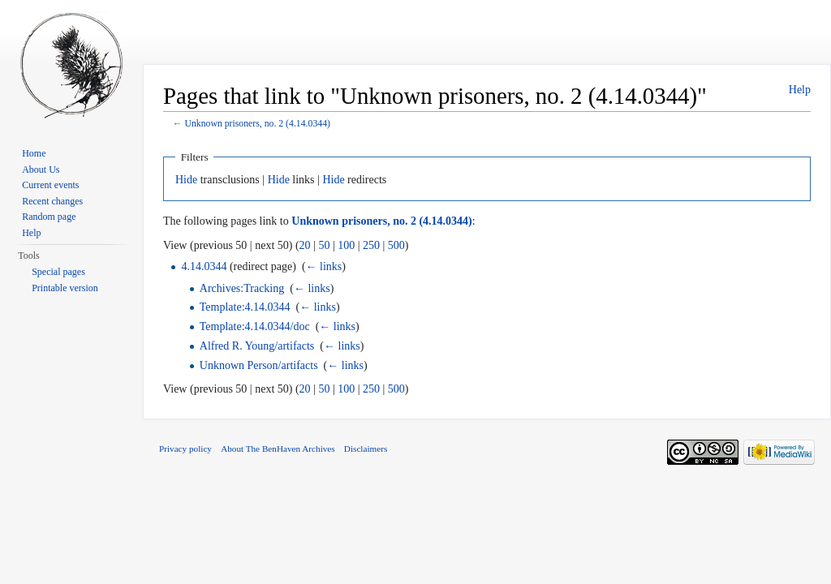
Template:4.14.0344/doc (255, 326)
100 (346, 245)
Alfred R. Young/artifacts (257, 346)
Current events (50, 185)
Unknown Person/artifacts (259, 365)
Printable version (65, 288)
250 (371, 245)
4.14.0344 (203, 266)
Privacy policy (185, 448)
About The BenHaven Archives (278, 448)
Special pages (58, 271)
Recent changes (52, 201)
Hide (186, 180)
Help (800, 90)
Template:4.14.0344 (245, 307)
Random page (48, 216)
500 (396, 245)
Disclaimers (365, 448)
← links (324, 266)
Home (33, 153)
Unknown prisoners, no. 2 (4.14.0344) (257, 123)
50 (323, 245)
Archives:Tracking (242, 288)
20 (305, 245)
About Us (40, 169)
